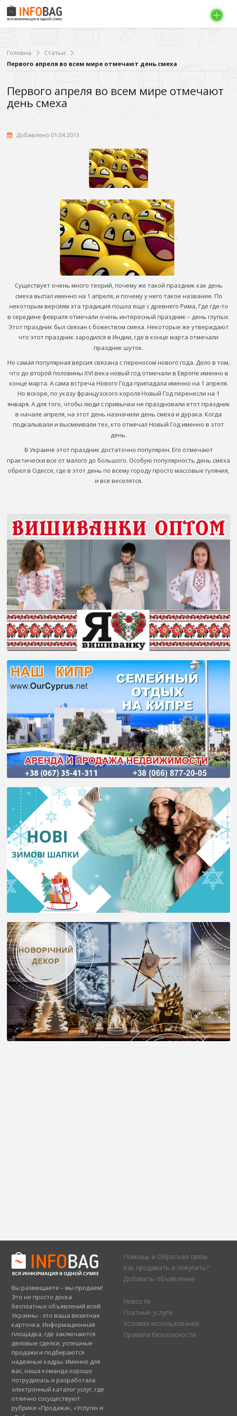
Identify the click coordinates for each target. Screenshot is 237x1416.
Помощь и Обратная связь (165, 1256)
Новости (136, 1301)
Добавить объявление (159, 1278)
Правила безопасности (159, 1334)
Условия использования (161, 1323)
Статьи (54, 52)
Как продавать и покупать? (166, 1267)
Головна (19, 52)
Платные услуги (147, 1312)
